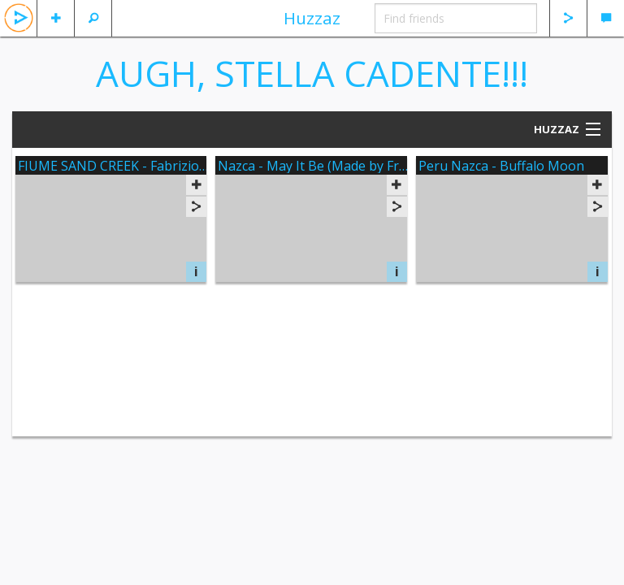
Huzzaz (312, 17)
